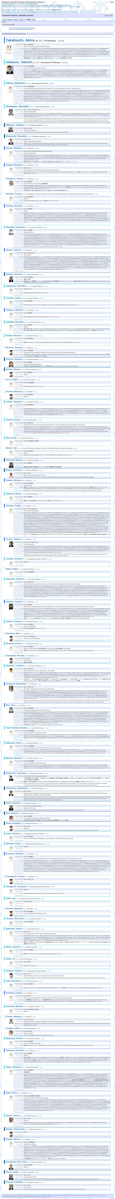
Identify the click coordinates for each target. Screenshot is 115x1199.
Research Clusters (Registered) (28, 5)
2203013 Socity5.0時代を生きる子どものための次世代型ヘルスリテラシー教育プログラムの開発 (58, 6)
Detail (60, 41)
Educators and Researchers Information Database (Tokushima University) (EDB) (46, 1195)
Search (33, 19)
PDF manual (95, 11)
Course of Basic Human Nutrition (43, 11)
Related (28, 19)
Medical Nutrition (34, 3)
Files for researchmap (85, 11)
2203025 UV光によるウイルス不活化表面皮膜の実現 (48, 9)
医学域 (33, 12)
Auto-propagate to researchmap (87, 12)
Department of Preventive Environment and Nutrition (64, 11)
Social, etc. (22, 19)
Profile (4, 19)
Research (16, 19)
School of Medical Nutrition (28, 11)
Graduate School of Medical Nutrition (20, 3)
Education (9, 19)
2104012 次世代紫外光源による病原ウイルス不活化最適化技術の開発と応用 (54, 5)
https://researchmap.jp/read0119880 (18, 28)
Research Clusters (16, 5)
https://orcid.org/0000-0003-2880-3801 (18, 29)
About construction (101, 1195)
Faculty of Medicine (16, 11)
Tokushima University (6, 3)
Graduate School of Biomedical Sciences (21, 12)
